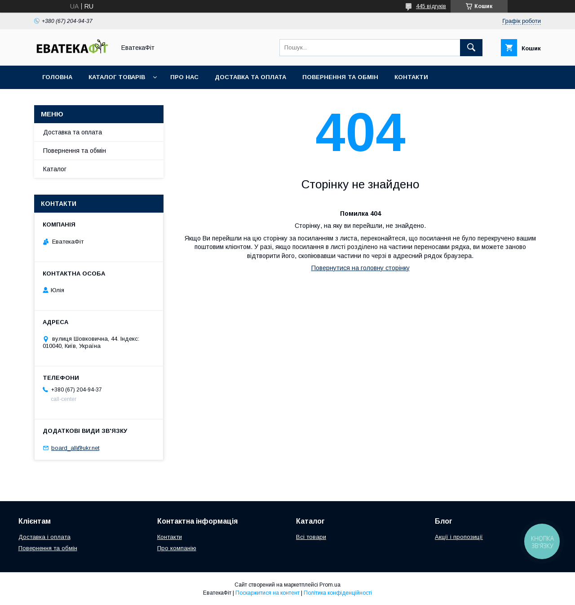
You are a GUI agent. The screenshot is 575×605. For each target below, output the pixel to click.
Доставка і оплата (44, 537)
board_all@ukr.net (75, 448)
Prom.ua (330, 585)
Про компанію (176, 548)
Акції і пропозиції (459, 537)
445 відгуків (431, 6)
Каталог (54, 169)
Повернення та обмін (340, 77)
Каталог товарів (116, 77)
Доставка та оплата (250, 77)
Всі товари (311, 537)
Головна (57, 77)
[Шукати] (471, 47)
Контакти (411, 77)
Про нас (184, 77)
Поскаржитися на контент (267, 593)
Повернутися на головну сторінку (360, 267)
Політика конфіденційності (338, 593)
